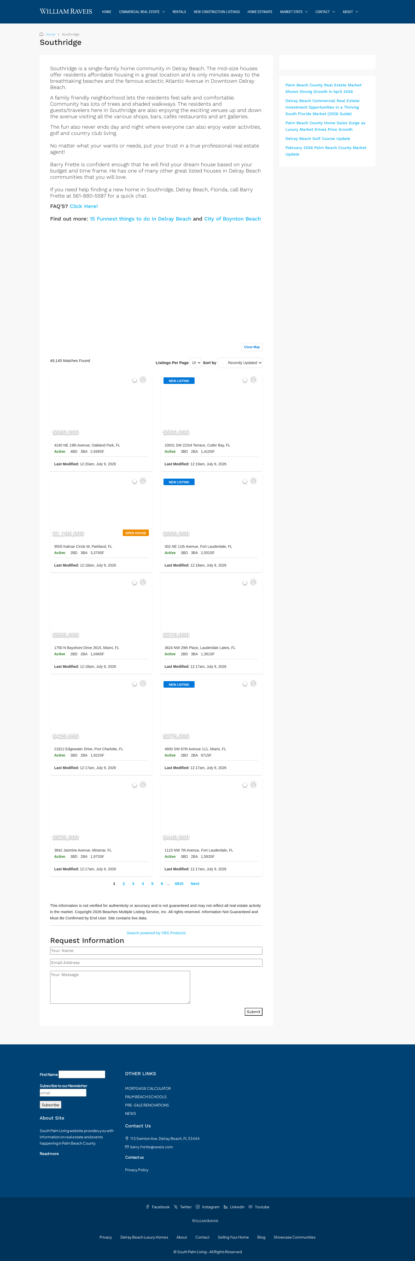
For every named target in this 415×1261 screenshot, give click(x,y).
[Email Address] (156, 963)
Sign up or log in (247, 230)
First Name (49, 1074)
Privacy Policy (137, 1169)
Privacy (106, 1237)
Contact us (134, 1157)
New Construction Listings (217, 12)
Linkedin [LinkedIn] (234, 1206)
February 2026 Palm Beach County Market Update (325, 151)
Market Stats (291, 12)
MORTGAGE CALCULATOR (148, 1088)
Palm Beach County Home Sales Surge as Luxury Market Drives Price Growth (325, 126)
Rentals (179, 12)
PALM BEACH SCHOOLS (146, 1096)
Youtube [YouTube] (259, 1206)
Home (106, 12)
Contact (322, 12)
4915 (179, 883)
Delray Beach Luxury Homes (144, 1237)
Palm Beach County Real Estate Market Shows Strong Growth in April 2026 (323, 88)
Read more (49, 1153)
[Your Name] (156, 951)
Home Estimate (260, 12)
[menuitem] (367, 11)
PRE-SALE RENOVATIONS (147, 1105)
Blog (261, 1237)
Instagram (208, 1206)
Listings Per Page (172, 362)
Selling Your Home (233, 1237)
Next (195, 883)
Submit (253, 1011)
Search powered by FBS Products (156, 933)
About (348, 12)
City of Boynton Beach (232, 219)
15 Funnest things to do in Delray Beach (140, 219)
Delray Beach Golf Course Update (317, 138)
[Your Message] (120, 987)
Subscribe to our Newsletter (63, 1085)
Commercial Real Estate (139, 12)
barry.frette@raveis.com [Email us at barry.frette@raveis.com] (151, 1146)
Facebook (158, 1206)
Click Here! (84, 206)
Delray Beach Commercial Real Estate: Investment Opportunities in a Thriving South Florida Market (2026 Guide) (322, 107)
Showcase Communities (294, 1237)
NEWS (130, 1113)
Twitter (183, 1206)
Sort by (210, 362)
